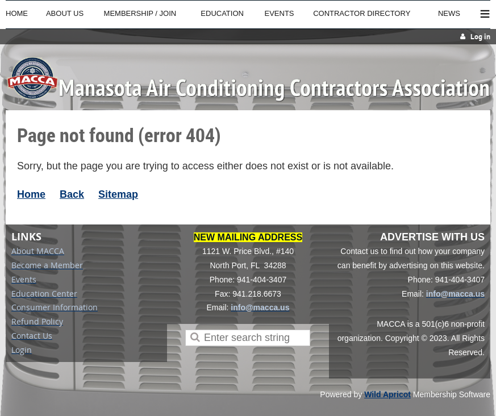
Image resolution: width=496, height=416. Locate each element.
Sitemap (118, 194)
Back (72, 194)
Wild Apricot (387, 394)
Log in (480, 36)
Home (31, 194)
